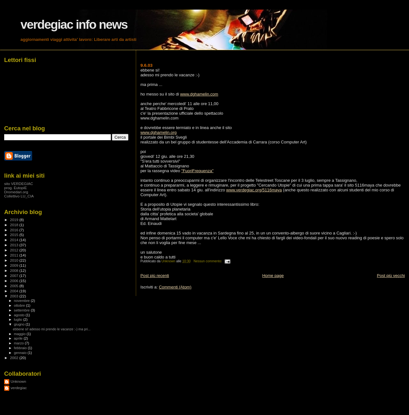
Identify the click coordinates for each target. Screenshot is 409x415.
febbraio (21, 348)
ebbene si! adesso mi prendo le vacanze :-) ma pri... (51, 329)
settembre (22, 310)
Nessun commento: (208, 261)
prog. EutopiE (15, 188)
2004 (14, 291)
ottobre (20, 305)
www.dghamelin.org (158, 132)
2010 (14, 260)
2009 (14, 265)
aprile (19, 338)
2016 (14, 230)
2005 (14, 286)
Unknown (18, 381)
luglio (18, 319)
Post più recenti (154, 275)
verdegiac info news (73, 24)
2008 (14, 270)
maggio (20, 334)
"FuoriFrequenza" (197, 170)
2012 (14, 250)
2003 (14, 296)
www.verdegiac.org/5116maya (254, 190)
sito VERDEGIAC (18, 183)
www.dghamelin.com (199, 94)
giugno (20, 324)
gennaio (21, 353)
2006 (14, 281)
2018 (14, 225)
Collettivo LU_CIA (19, 196)
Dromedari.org (16, 192)
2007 (14, 275)
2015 (14, 235)
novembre (22, 301)
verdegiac (19, 388)
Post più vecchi (391, 275)
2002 (14, 358)
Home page (273, 275)
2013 (14, 245)
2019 (14, 220)
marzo (19, 343)
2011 (14, 255)
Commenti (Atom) (175, 287)
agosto (20, 315)
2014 (14, 240)
